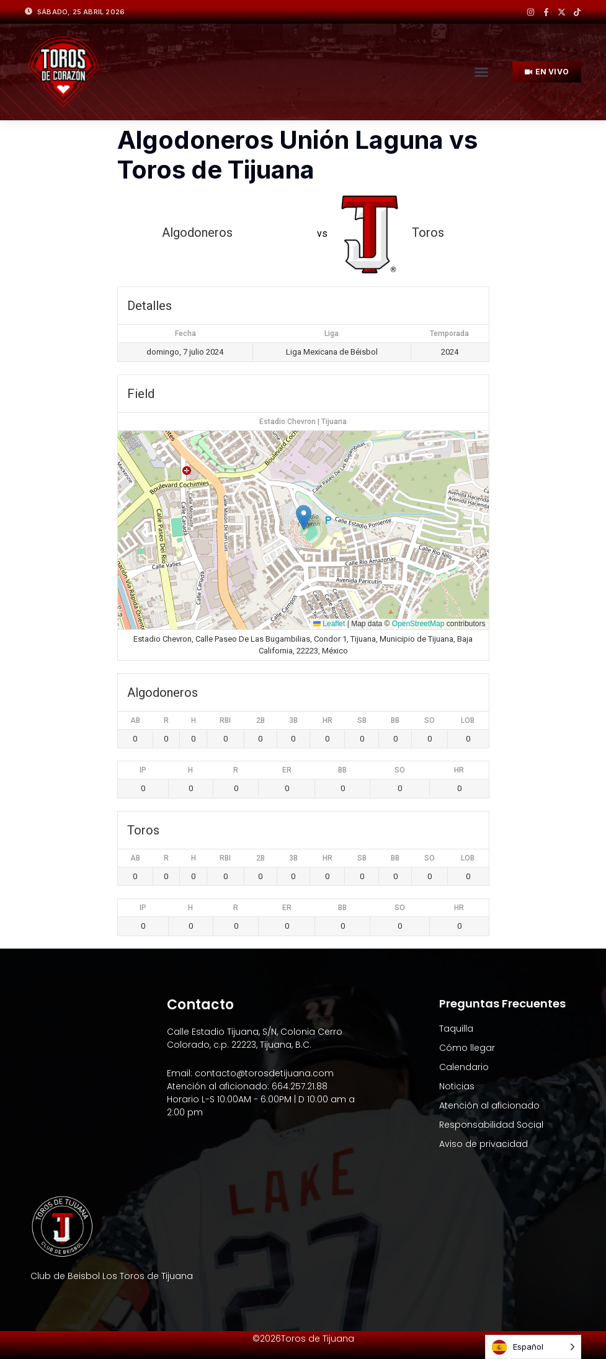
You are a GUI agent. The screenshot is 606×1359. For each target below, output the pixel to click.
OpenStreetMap (418, 623)
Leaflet (329, 623)
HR (327, 720)
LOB (468, 720)
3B (293, 720)
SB (362, 720)
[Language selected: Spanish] (533, 1347)
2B (260, 720)
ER (287, 770)
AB (135, 720)
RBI (225, 720)
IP (143, 770)
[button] (481, 72)
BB (395, 720)
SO (429, 720)
